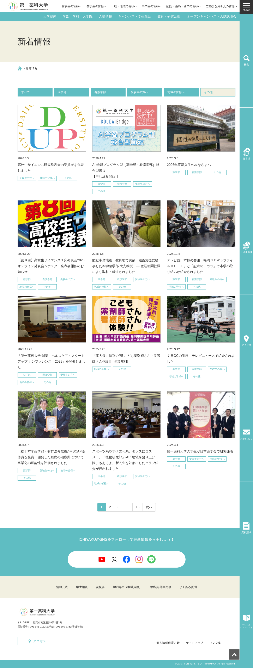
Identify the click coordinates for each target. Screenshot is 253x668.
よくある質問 (188, 587)
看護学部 (100, 92)
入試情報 (105, 16)
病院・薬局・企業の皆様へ (183, 6)
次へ (149, 507)
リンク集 (215, 642)
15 (137, 507)
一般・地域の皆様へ (124, 6)
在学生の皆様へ (96, 6)
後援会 (100, 587)
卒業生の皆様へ (152, 6)
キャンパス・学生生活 (134, 16)
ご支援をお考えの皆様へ (221, 6)
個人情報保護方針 (168, 642)
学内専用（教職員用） (127, 587)
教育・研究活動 (169, 16)
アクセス (39, 641)
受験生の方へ (139, 92)
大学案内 (49, 16)
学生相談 (82, 587)
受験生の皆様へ (72, 6)
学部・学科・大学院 (77, 16)
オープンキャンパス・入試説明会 (211, 16)
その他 (208, 92)
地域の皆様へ (176, 92)
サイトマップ (194, 642)
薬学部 (62, 92)
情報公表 (62, 587)
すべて (25, 92)
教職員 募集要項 (160, 587)
